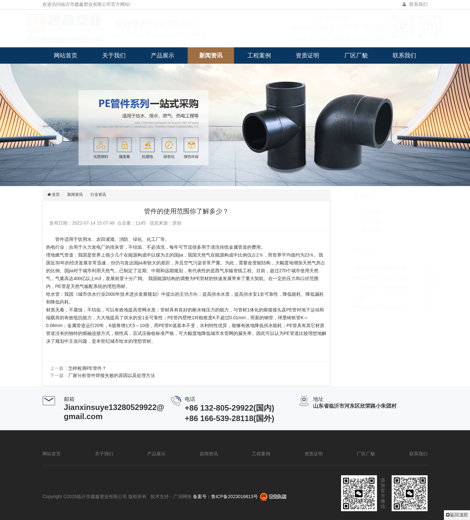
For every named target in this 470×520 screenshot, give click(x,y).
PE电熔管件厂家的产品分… (368, 277)
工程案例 (259, 55)
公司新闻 (356, 212)
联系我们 (404, 55)
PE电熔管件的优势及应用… (368, 267)
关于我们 (114, 55)
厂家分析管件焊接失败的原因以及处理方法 (110, 375)
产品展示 (162, 55)
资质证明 (307, 55)
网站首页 (65, 55)
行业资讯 (97, 194)
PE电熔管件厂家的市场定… (368, 306)
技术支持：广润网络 (171, 496)
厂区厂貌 (356, 55)
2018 (345, 297)
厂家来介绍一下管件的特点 (367, 287)
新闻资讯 (211, 55)
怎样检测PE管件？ (86, 368)
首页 (54, 194)
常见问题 (356, 230)
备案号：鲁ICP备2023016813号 (225, 496)
